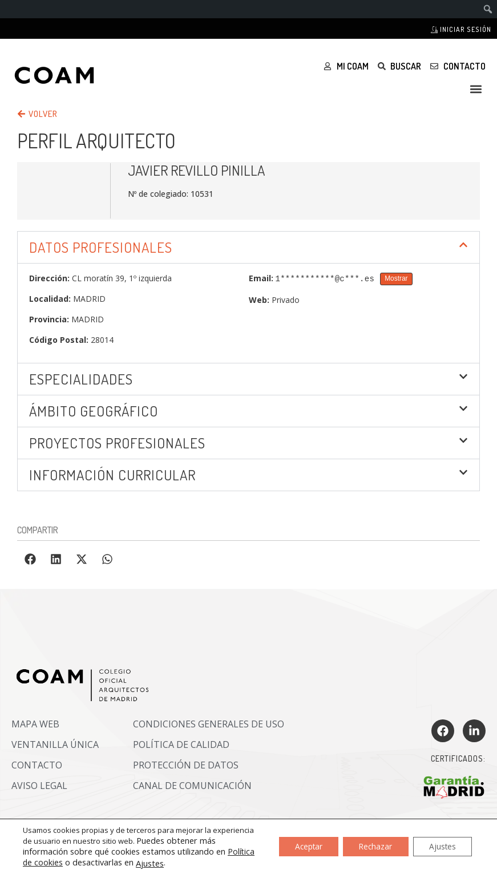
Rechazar (371, 846)
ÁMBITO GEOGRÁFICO (93, 411)
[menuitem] (488, 9)
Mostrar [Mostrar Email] (396, 278)
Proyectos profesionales (117, 443)
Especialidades (81, 379)
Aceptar (301, 846)
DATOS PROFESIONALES (100, 247)
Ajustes (179, 863)
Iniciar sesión (461, 29)
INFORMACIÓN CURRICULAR (112, 475)
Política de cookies (57, 862)
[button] (476, 88)
